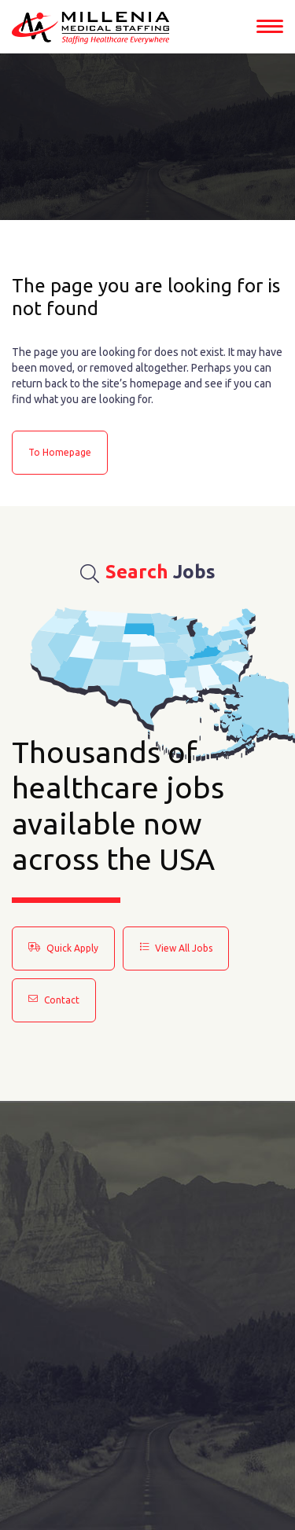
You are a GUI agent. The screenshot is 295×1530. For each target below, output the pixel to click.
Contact (53, 999)
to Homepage (59, 452)
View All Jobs (175, 947)
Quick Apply (63, 947)
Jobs (148, 572)
